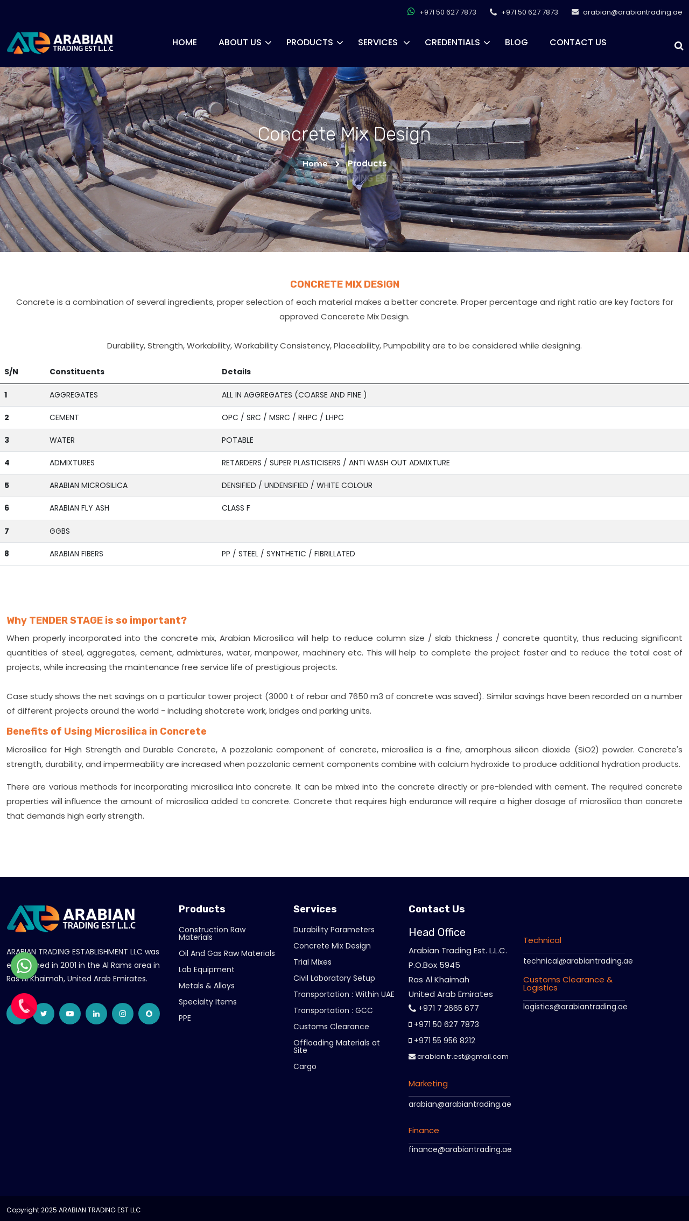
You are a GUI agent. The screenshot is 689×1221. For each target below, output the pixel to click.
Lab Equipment (207, 969)
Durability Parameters (334, 929)
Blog (516, 42)
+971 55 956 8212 (442, 1040)
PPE (185, 1018)
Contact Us (578, 42)
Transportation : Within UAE (344, 994)
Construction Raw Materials (212, 933)
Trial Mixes (312, 962)
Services (379, 42)
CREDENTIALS (452, 42)
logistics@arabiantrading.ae (575, 1006)
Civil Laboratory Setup (334, 978)
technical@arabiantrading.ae (578, 960)
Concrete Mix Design (332, 946)
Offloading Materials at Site (336, 1046)
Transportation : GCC (333, 1010)
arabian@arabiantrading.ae (460, 1104)
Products (309, 42)
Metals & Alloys (207, 985)
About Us (240, 42)
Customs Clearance (331, 1026)
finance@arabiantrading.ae (460, 1149)
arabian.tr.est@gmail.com (459, 1056)
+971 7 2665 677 (444, 1008)
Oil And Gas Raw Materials (227, 953)
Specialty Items (208, 1002)
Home (184, 42)
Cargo (305, 1066)
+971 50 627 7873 (441, 11)
